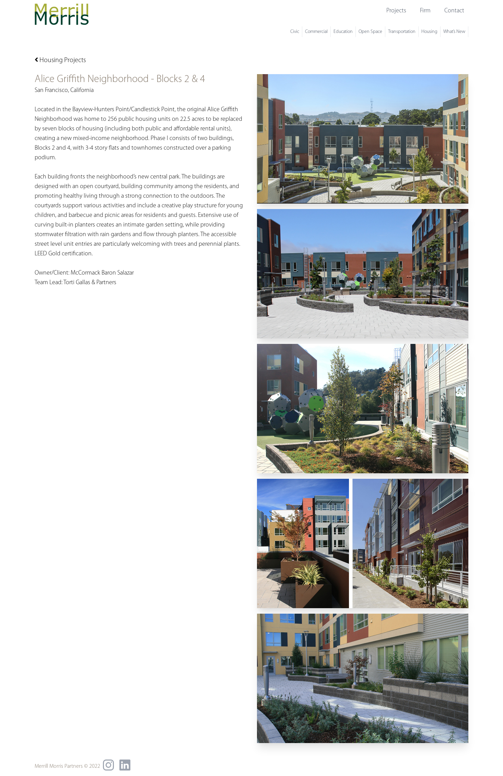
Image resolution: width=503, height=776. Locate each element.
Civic (294, 31)
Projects (396, 11)
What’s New (454, 31)
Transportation (402, 31)
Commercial (316, 31)
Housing (429, 31)
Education (343, 31)
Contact (454, 11)
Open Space (370, 31)
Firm (425, 11)
